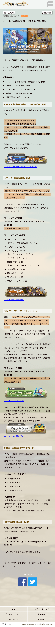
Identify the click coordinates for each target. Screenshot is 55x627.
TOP (13, 609)
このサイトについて (41, 609)
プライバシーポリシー (13, 614)
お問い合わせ (14, 619)
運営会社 (41, 619)
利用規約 (41, 614)
